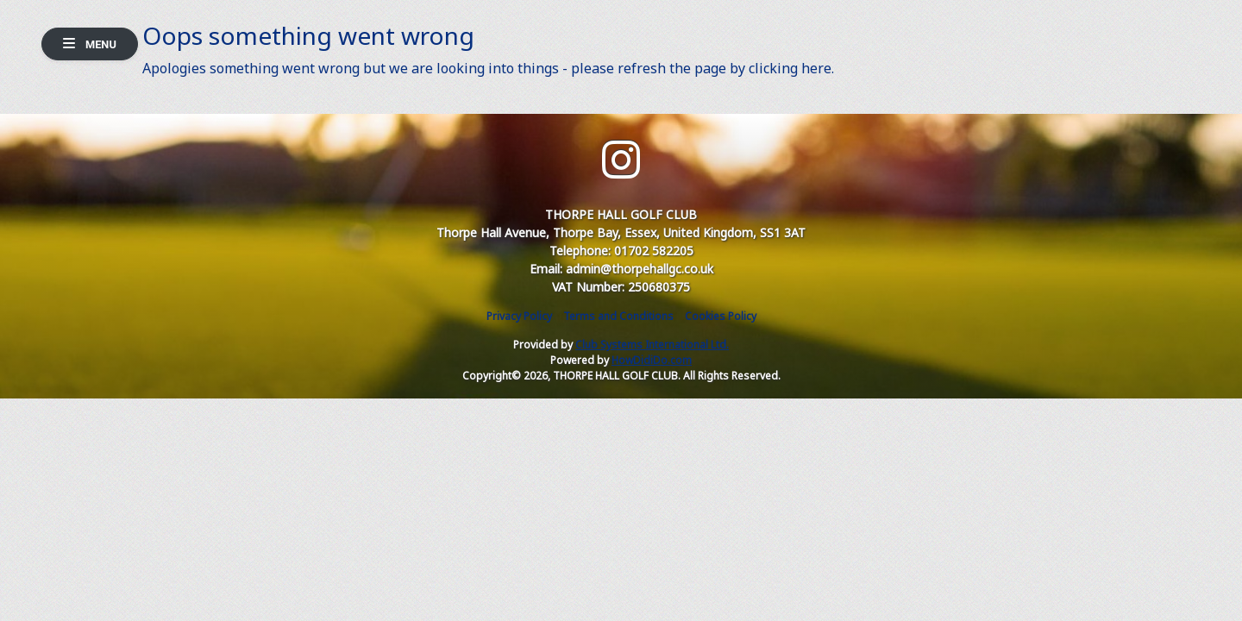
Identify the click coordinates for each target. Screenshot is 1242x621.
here (816, 68)
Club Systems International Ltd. (652, 344)
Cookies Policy (720, 316)
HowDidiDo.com (652, 360)
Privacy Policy (519, 316)
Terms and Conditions (618, 316)
